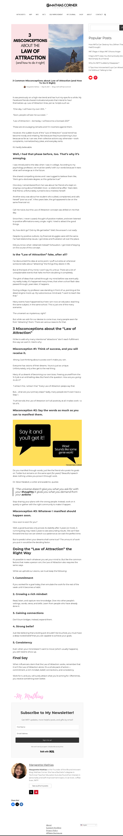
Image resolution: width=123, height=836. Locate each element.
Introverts (21, 14)
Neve (35, 833)
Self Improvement (65, 87)
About (89, 14)
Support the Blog (53, 823)
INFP (30, 14)
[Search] (105, 14)
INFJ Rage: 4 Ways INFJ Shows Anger (104, 51)
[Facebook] (13, 799)
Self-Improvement (56, 14)
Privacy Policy (52, 826)
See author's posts (40, 781)
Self (57, 87)
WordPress (54, 833)
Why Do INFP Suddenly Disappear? (104, 63)
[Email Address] (47, 731)
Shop (81, 14)
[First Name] (47, 725)
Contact (99, 14)
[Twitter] (17, 799)
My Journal (71, 14)
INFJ (37, 14)
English (84, 820)
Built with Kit (47, 750)
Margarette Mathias (32, 87)
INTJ (44, 14)
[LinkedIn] (21, 799)
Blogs (54, 87)
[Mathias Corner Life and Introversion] (61, 6)
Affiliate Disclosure (54, 828)
